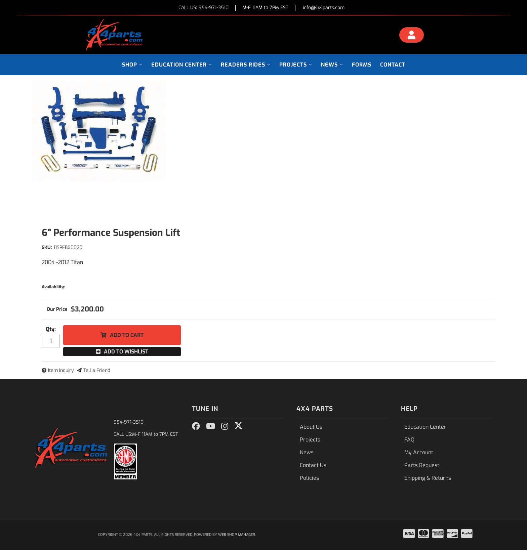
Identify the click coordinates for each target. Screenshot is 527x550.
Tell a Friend (96, 370)
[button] (132, 64)
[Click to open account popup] (412, 36)
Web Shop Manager (236, 534)
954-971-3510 (129, 422)
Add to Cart (127, 335)
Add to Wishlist (126, 351)
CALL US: (203, 8)
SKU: (47, 247)
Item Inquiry (61, 370)
